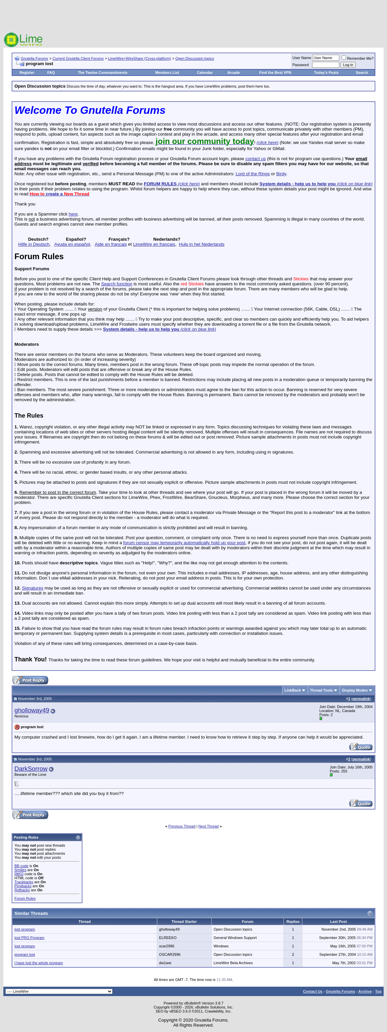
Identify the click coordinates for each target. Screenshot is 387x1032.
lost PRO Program (29, 938)
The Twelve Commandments (103, 73)
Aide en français (111, 244)
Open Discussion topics (194, 58)
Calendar (205, 73)
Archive (365, 991)
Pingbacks (23, 886)
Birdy (281, 173)
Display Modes (355, 690)
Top (378, 991)
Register (26, 73)
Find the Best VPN (275, 73)
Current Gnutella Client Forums (77, 58)
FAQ (51, 73)
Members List (167, 73)
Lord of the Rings (253, 173)
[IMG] (19, 874)
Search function (116, 283)
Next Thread (209, 826)
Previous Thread (182, 826)
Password (301, 65)
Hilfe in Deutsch (33, 244)
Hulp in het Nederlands (202, 244)
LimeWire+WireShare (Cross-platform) (139, 58)
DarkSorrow (30, 768)
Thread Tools (321, 690)
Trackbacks (23, 882)
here (73, 214)
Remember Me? (358, 58)
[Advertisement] (193, 17)
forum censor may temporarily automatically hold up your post (184, 542)
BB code (21, 866)
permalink (361, 699)
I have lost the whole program (38, 963)
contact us (255, 158)
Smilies (20, 870)
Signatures (32, 588)
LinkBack (293, 690)
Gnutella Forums (34, 58)
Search (362, 73)
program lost (24, 954)
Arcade (233, 73)
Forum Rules (25, 898)
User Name (302, 58)
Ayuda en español (72, 244)
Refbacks (22, 890)
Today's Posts (326, 73)
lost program (24, 929)
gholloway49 (31, 710)
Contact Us (312, 991)
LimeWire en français (154, 244)
